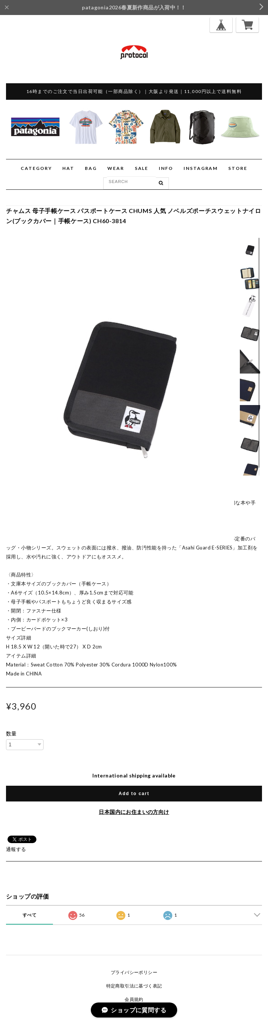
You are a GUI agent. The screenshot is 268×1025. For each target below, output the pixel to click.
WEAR (115, 168)
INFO (166, 168)
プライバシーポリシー (134, 972)
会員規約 (134, 999)
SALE (142, 168)
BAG (91, 168)
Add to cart (134, 793)
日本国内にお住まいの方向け (134, 812)
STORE (237, 168)
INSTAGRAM (201, 168)
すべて (29, 915)
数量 (11, 733)
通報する (16, 849)
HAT (68, 168)
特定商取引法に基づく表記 (134, 986)
